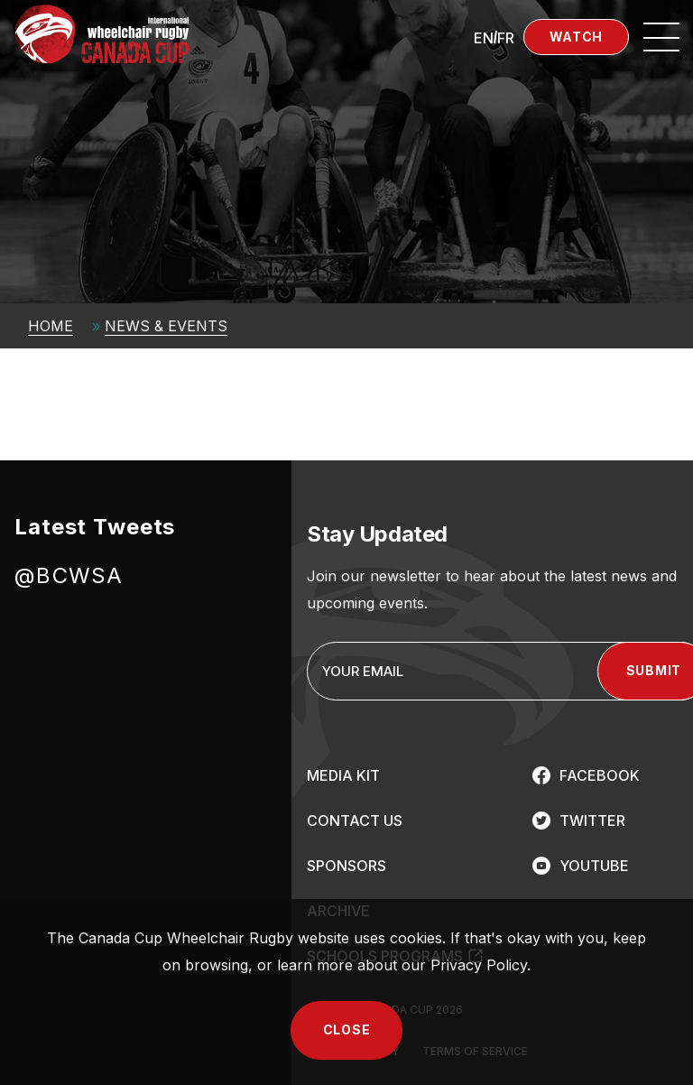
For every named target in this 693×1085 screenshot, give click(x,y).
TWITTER (592, 820)
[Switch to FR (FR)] (505, 37)
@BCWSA (68, 575)
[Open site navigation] (661, 37)
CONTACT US (354, 820)
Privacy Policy (478, 965)
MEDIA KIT (343, 775)
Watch (577, 36)
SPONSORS (346, 866)
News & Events (166, 326)
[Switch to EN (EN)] (483, 37)
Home (50, 326)
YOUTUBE (594, 866)
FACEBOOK (599, 775)
